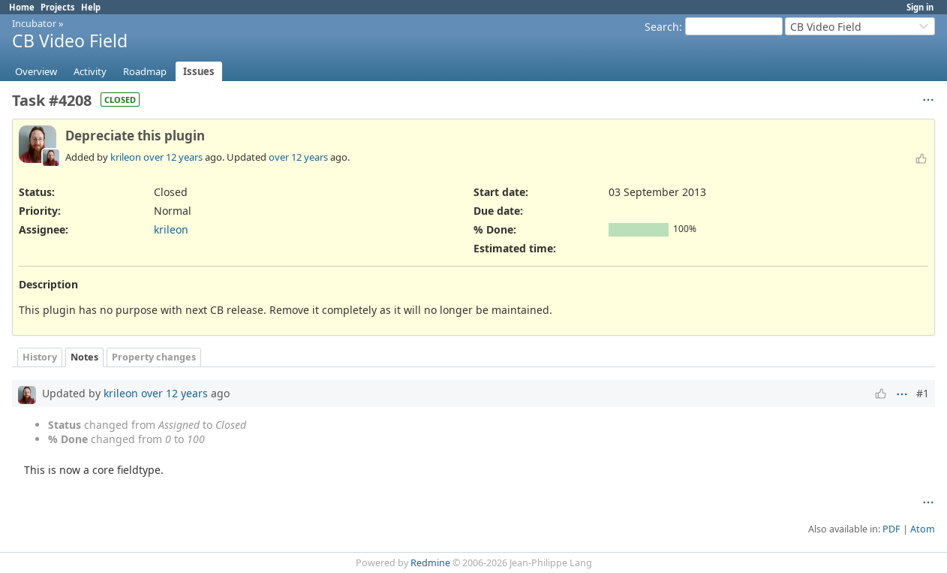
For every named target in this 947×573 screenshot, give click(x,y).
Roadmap (145, 71)
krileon (125, 157)
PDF (891, 529)
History (40, 357)
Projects (58, 7)
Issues (199, 71)
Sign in (919, 7)
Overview (36, 71)
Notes (84, 357)
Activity (90, 71)
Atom (922, 529)
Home (22, 7)
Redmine (430, 562)
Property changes (154, 357)
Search (662, 27)
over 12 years (173, 157)
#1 (922, 393)
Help (91, 7)
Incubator (34, 23)
